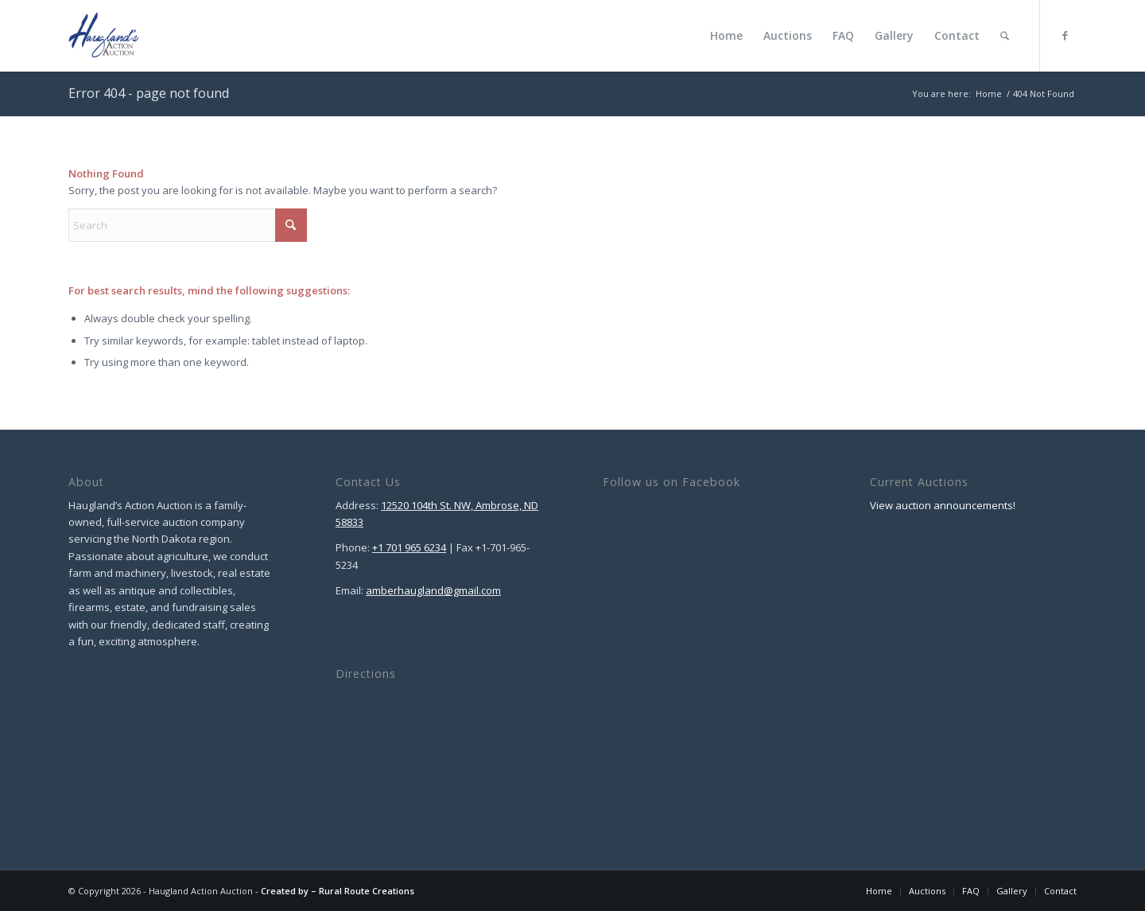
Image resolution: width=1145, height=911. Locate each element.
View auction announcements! (942, 505)
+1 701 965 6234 (409, 547)
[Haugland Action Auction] (104, 36)
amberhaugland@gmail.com (433, 590)
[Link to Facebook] (1065, 35)
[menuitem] (726, 36)
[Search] (1004, 36)
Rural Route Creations (366, 891)
